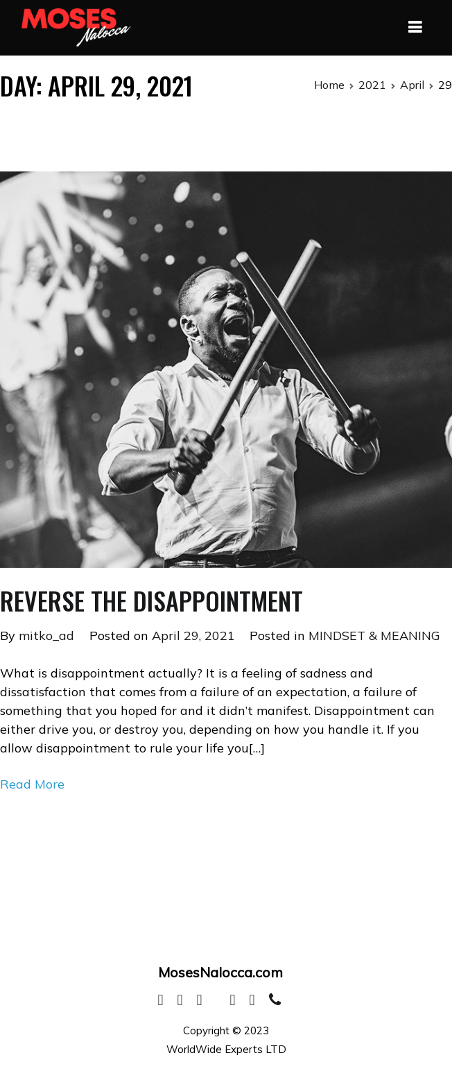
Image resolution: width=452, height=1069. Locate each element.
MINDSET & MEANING (374, 635)
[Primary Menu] (414, 28)
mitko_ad (46, 635)
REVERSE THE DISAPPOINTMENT (151, 600)
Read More (32, 784)
